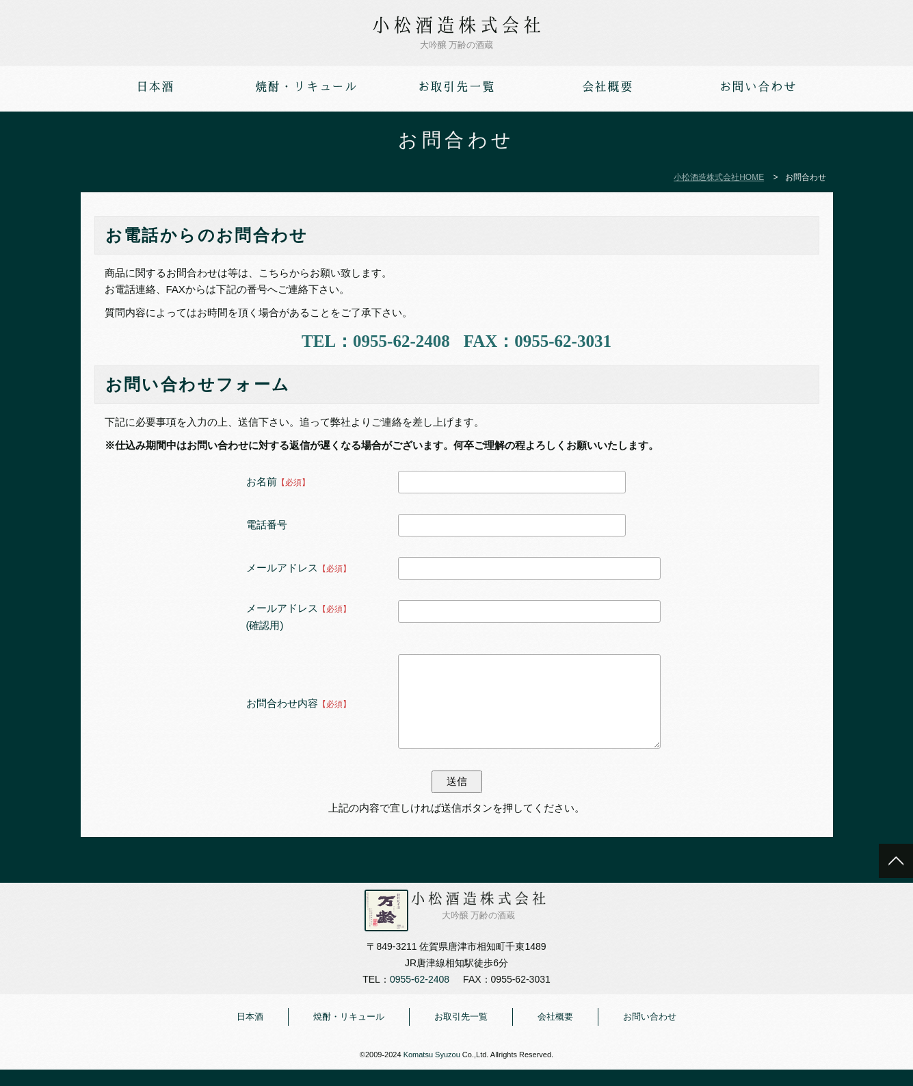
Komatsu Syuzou (431, 1071)
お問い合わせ (649, 1033)
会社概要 (555, 1033)
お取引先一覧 (461, 1033)
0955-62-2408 (401, 341)
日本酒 (250, 1033)
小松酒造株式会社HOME (719, 177)
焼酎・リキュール (348, 1033)
